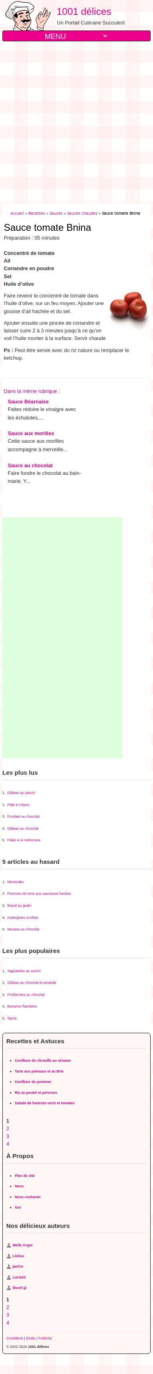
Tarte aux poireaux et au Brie (39, 1071)
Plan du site (25, 1176)
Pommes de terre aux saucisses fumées (39, 894)
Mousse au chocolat (23, 929)
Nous (19, 1186)
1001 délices (81, 11)
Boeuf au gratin (19, 906)
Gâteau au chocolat (22, 828)
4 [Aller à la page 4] (7, 1144)
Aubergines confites (23, 918)
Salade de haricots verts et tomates (45, 1103)
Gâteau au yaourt (21, 793)
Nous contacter (28, 1197)
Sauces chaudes (82, 213)
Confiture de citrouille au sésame (43, 1060)
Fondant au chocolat (23, 816)
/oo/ (18, 1207)
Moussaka (15, 882)
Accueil (17, 213)
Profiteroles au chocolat (26, 995)
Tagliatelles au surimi (23, 971)
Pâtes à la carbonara (23, 840)
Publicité (45, 1338)
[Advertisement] (75, 122)
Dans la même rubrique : (32, 391)
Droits (30, 1338)
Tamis (11, 1018)
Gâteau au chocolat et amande (31, 983)
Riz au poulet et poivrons (36, 1093)
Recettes (36, 213)
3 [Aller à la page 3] (7, 1136)
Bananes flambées (22, 1006)
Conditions (14, 1338)
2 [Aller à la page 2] (7, 1129)
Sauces (56, 213)
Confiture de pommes (33, 1082)
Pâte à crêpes (18, 805)
